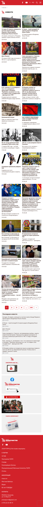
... (26, 307)
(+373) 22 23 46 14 (7, 503)
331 (31, 307)
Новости (4, 478)
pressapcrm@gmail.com (9, 500)
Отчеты (4, 471)
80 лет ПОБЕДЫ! (7, 487)
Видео (4, 484)
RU (30, 2)
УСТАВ (4, 456)
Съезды (4, 462)
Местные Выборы (7, 481)
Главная (4, 7)
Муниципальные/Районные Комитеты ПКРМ (16, 468)
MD (33, 2)
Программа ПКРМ (7, 459)
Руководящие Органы (9, 465)
